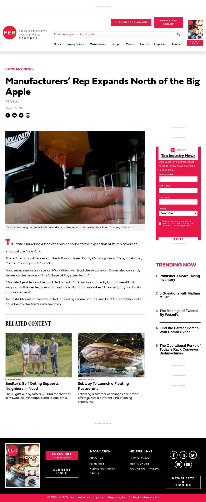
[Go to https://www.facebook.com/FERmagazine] (174, 455)
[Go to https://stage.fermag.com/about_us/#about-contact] (178, 464)
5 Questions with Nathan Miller (180, 295)
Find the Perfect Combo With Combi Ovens (179, 330)
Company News (19, 69)
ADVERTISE (96, 463)
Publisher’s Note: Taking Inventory (180, 278)
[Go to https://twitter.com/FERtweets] (193, 455)
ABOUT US (96, 457)
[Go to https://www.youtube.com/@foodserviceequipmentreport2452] (188, 464)
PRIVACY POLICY (140, 457)
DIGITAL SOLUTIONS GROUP (102, 471)
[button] (131, 22)
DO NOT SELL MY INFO (144, 469)
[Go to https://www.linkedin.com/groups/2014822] (183, 455)
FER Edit (12, 102)
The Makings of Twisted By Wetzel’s (179, 313)
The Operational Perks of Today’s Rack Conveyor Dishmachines (180, 349)
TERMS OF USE (139, 463)
